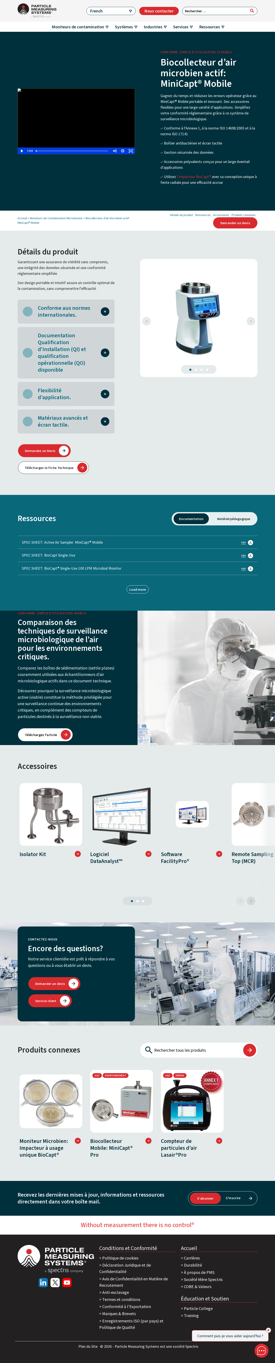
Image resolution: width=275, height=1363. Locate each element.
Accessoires (221, 215)
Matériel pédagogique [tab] (233, 519)
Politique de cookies (120, 1258)
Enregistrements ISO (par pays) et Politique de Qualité (131, 1324)
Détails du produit (181, 215)
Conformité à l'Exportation (126, 1306)
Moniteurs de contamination (78, 26)
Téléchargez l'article (41, 735)
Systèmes (124, 26)
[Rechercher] (252, 11)
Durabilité (193, 1265)
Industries (153, 26)
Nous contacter (159, 11)
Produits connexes (244, 215)
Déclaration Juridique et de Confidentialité (125, 1268)
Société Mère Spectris (203, 1279)
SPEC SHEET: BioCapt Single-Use (137, 555)
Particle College (198, 1308)
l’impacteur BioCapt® (194, 176)
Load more (137, 589)
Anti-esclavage (115, 1292)
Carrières (192, 1258)
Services (180, 26)
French (96, 11)
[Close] (268, 1330)
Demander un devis (235, 223)
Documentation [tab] (191, 519)
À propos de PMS (199, 1272)
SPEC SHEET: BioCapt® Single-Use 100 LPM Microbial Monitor (137, 568)
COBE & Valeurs (197, 1286)
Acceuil (22, 218)
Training (191, 1315)
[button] (105, 311)
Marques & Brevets (119, 1313)
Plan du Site (88, 1346)
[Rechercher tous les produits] (191, 1050)
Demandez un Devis (40, 451)
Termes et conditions (121, 1299)
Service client (45, 1001)
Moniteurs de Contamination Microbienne (56, 218)
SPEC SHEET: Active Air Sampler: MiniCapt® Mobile (137, 542)
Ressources (209, 26)
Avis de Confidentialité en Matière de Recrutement (133, 1282)
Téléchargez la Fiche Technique (49, 467)
